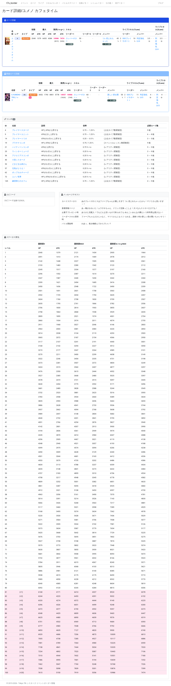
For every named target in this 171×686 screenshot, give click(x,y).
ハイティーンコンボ (20, 147)
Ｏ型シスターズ (18, 160)
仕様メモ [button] (83, 3)
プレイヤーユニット (20, 134)
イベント (24, 3)
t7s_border (11, 3)
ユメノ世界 (16, 177)
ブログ (160, 3)
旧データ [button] (119, 3)
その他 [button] (109, 3)
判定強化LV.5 (158, 100)
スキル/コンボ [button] (52, 3)
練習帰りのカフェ (19, 181)
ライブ (41, 3)
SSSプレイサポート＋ (130, 97)
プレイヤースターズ (20, 130)
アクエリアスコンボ (20, 155)
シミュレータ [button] (96, 3)
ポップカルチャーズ (20, 172)
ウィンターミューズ (20, 151)
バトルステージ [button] (68, 3)
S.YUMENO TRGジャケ (15, 97)
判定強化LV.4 (156, 43)
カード (33, 3)
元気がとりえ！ (18, 168)
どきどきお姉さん (19, 164)
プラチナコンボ (18, 143)
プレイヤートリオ (19, 138)
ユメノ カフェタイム (12, 49)
